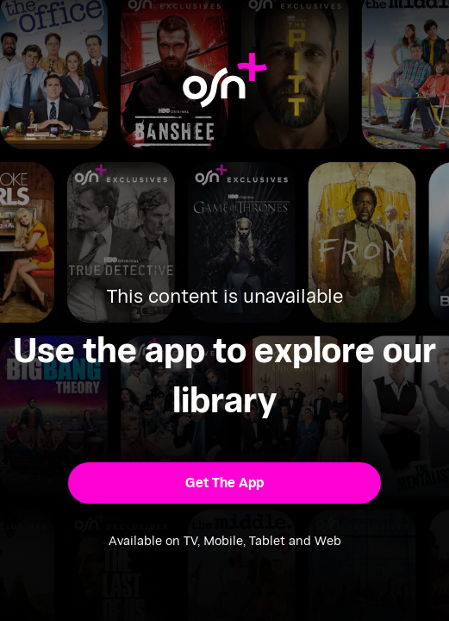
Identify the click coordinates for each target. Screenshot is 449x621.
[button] (225, 483)
